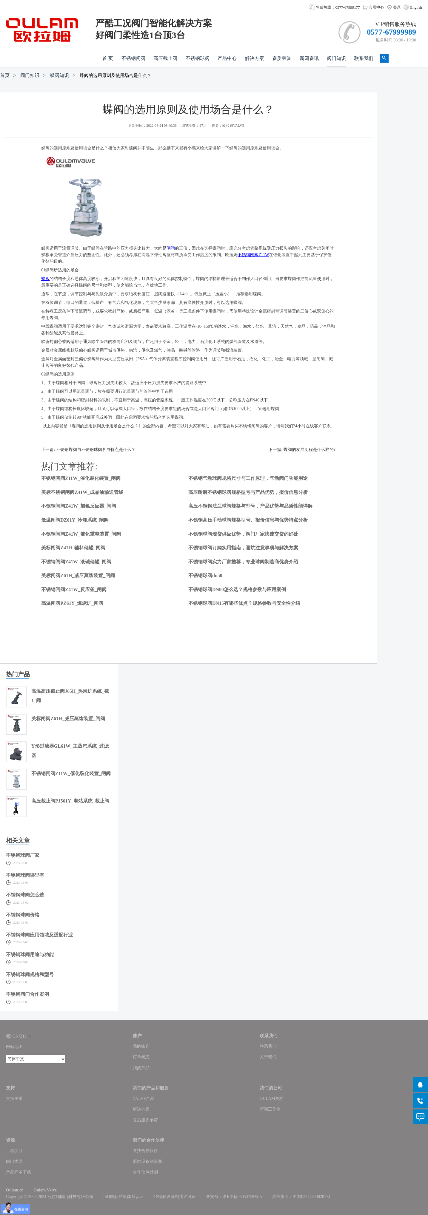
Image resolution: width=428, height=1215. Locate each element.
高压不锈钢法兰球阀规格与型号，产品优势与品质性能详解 (250, 505)
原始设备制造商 (147, 1161)
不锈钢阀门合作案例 (27, 994)
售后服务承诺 (145, 1120)
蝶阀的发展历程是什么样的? (309, 449)
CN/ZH (18, 1036)
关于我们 (268, 1057)
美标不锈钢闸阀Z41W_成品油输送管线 (82, 492)
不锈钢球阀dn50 (205, 575)
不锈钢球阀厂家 (22, 855)
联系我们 (363, 58)
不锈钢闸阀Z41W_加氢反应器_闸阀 (78, 505)
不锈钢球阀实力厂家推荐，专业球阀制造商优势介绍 (243, 561)
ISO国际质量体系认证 (123, 1196)
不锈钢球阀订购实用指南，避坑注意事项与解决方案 (243, 547)
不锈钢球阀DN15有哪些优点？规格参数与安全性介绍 (244, 603)
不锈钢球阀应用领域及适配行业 (39, 934)
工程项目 (14, 1150)
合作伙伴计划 (145, 1172)
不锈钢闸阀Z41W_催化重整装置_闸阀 (81, 534)
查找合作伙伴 (145, 1150)
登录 (394, 7)
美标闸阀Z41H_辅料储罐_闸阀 (73, 547)
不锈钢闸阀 (133, 58)
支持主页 (14, 1098)
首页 (5, 75)
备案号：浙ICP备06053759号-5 (234, 1196)
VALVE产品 (143, 1098)
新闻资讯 (309, 58)
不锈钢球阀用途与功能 (30, 954)
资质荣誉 (281, 58)
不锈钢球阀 (198, 58)
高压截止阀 (165, 58)
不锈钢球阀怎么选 (25, 894)
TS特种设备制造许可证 (174, 1196)
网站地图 (14, 1046)
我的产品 (141, 1068)
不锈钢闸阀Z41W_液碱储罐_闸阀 (76, 561)
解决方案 (254, 58)
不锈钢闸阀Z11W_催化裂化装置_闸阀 (81, 478)
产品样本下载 (18, 1172)
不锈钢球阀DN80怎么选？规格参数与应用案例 (237, 589)
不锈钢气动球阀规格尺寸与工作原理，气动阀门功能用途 (248, 478)
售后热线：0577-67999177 (334, 7)
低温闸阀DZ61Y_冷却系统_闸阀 (75, 520)
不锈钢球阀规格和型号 (30, 974)
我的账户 (141, 1046)
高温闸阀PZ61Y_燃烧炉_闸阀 (72, 603)
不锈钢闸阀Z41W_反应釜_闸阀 (74, 589)
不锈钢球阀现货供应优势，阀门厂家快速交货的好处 (243, 534)
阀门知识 (336, 58)
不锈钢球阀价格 (22, 914)
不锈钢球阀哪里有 (25, 875)
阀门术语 (14, 1161)
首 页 (107, 58)
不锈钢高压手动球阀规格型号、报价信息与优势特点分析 (248, 520)
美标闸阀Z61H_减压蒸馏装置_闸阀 (78, 575)
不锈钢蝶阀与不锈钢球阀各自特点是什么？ (96, 449)
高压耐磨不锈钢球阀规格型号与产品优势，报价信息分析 (248, 492)
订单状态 (141, 1057)
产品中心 (227, 58)
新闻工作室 (270, 1109)
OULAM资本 (271, 1098)
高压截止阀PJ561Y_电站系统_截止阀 (70, 800)
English (416, 7)
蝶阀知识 (59, 75)
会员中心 (373, 7)
